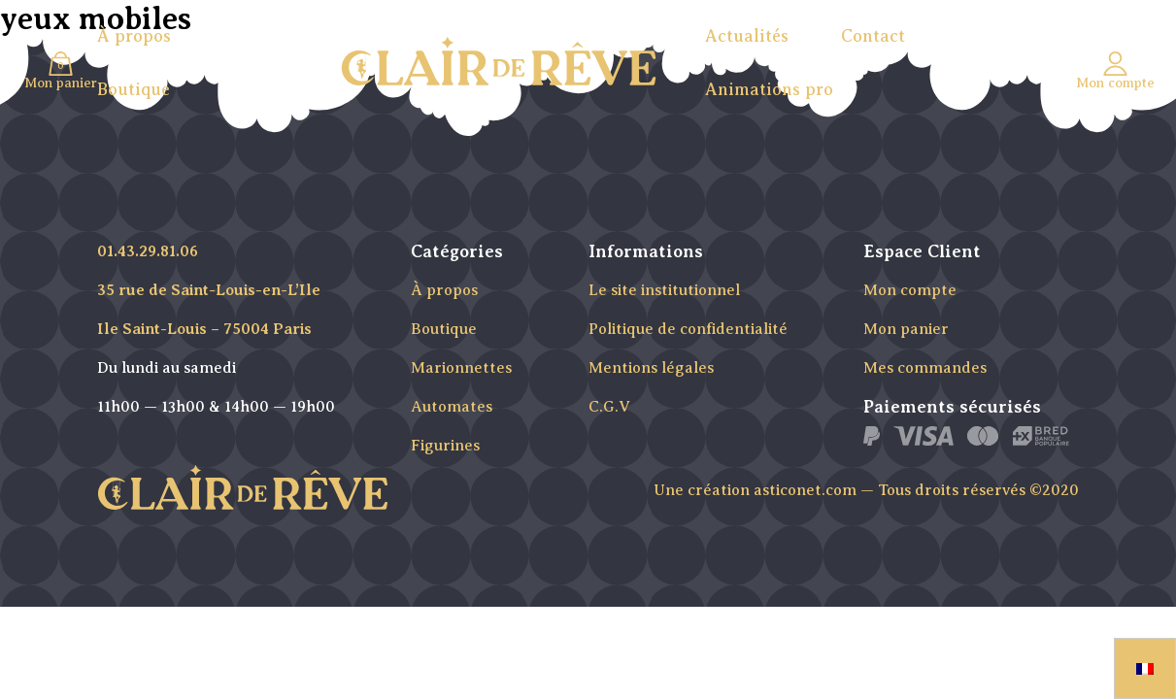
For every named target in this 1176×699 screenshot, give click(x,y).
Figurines (445, 445)
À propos (134, 36)
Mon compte (910, 290)
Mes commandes (925, 368)
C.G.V (609, 407)
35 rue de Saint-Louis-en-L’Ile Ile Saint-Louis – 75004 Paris (208, 310)
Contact (873, 36)
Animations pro (769, 89)
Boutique (133, 89)
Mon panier (906, 329)
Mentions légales (651, 368)
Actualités (747, 36)
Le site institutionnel (664, 290)
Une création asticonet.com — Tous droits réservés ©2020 (866, 490)
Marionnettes (461, 368)
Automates (451, 407)
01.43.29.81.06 (147, 251)
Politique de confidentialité (688, 329)
